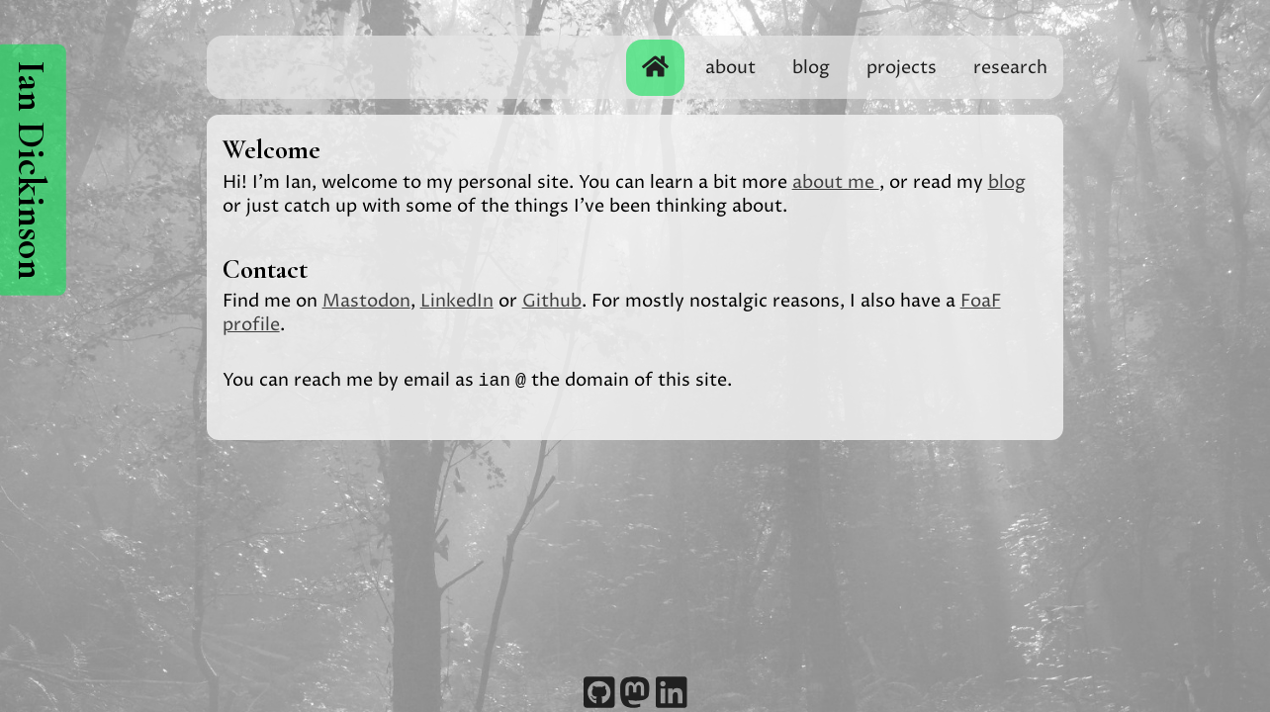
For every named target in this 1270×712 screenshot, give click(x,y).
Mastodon (366, 301)
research (1010, 67)
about (730, 67)
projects (901, 67)
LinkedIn (457, 301)
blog (811, 67)
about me (835, 182)
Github (552, 301)
